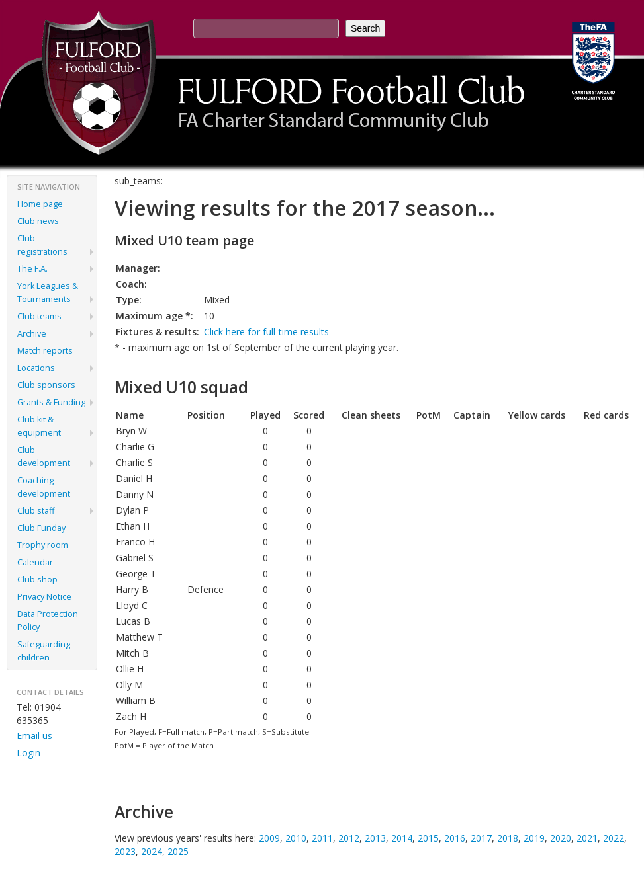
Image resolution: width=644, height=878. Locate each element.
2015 (428, 838)
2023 (125, 851)
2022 (613, 838)
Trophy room (42, 545)
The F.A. (32, 268)
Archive (31, 333)
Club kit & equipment (39, 426)
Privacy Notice (44, 596)
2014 (401, 838)
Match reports (45, 350)
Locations (36, 368)
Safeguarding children (43, 651)
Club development (43, 456)
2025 (178, 851)
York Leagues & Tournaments (47, 292)
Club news (38, 221)
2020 (560, 838)
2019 (534, 838)
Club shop (37, 579)
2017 (481, 838)
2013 (375, 838)
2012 (348, 838)
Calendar (35, 562)
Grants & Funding (51, 402)
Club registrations (42, 245)
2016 (454, 838)
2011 (322, 838)
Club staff (35, 510)
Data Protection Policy (47, 620)
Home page (40, 204)
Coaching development (43, 487)
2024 (151, 851)
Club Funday (41, 528)
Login (28, 752)
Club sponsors (46, 385)
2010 (295, 838)
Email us (34, 735)
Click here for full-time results (266, 331)
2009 (269, 838)
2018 (507, 838)
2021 (587, 838)
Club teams (39, 316)
